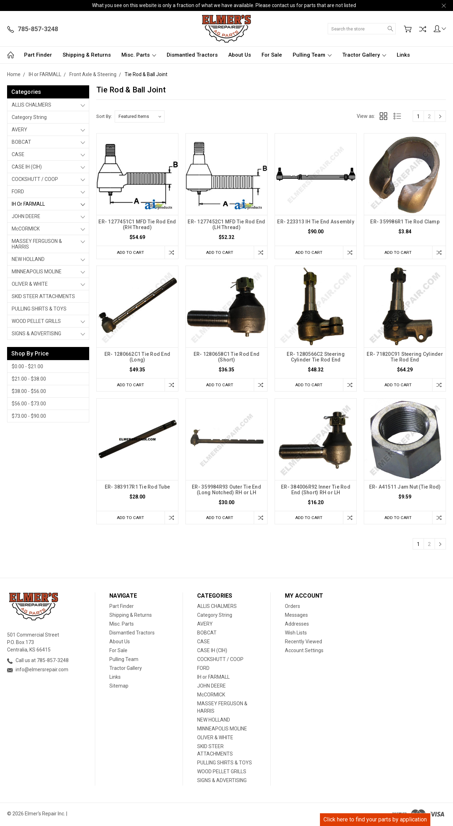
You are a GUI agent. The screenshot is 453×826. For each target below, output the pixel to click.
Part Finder (38, 55)
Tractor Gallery (364, 55)
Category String (29, 117)
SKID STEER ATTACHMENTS (43, 296)
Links (403, 55)
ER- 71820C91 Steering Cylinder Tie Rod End (405, 357)
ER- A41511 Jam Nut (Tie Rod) (405, 488)
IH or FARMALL (28, 204)
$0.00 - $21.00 (27, 366)
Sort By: (104, 116)
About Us (239, 55)
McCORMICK (26, 229)
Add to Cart (129, 252)
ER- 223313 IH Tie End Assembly (315, 221)
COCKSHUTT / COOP (35, 179)
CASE (18, 154)
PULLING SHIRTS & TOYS (39, 309)
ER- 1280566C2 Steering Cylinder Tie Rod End (316, 357)
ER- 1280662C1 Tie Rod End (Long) (137, 357)
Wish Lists (296, 634)
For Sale (272, 55)
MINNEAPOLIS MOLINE (37, 271)
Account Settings (304, 652)
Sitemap (118, 687)
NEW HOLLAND (28, 259)
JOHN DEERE (26, 216)
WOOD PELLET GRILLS (36, 321)
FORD (18, 191)
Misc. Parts (138, 55)
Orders (292, 608)
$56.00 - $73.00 (29, 403)
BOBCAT (21, 142)
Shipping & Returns (87, 55)
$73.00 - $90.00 (29, 416)
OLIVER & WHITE (30, 284)
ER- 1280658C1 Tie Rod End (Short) (226, 357)
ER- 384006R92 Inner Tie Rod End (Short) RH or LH (315, 490)
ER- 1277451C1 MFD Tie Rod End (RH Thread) (137, 224)
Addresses (297, 625)
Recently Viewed (303, 643)
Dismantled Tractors (192, 55)
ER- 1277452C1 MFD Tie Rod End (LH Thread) (226, 224)
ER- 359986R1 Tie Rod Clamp (405, 221)
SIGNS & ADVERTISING (36, 333)
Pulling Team (312, 55)
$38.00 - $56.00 (29, 391)
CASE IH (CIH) (27, 167)
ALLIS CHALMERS (31, 105)
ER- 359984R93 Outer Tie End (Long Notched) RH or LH (226, 490)
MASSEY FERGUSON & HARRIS (37, 244)
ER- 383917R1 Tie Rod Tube (137, 488)
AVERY (19, 129)
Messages (296, 617)
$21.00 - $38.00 (29, 379)
